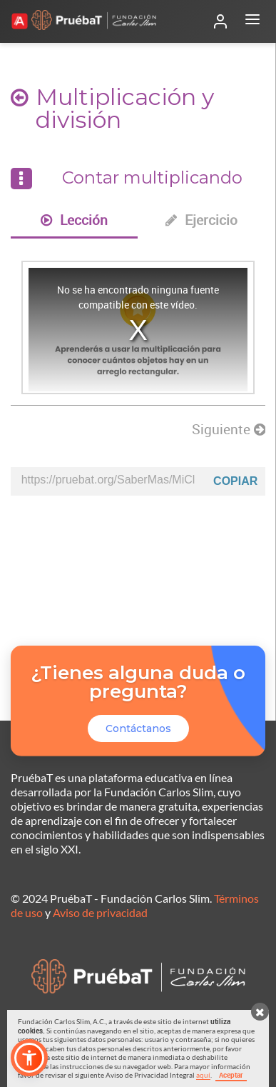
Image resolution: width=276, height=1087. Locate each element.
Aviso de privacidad (100, 912)
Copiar (235, 481)
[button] (29, 1058)
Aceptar (231, 1075)
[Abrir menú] (252, 21)
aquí (203, 1075)
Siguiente (228, 429)
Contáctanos (138, 728)
